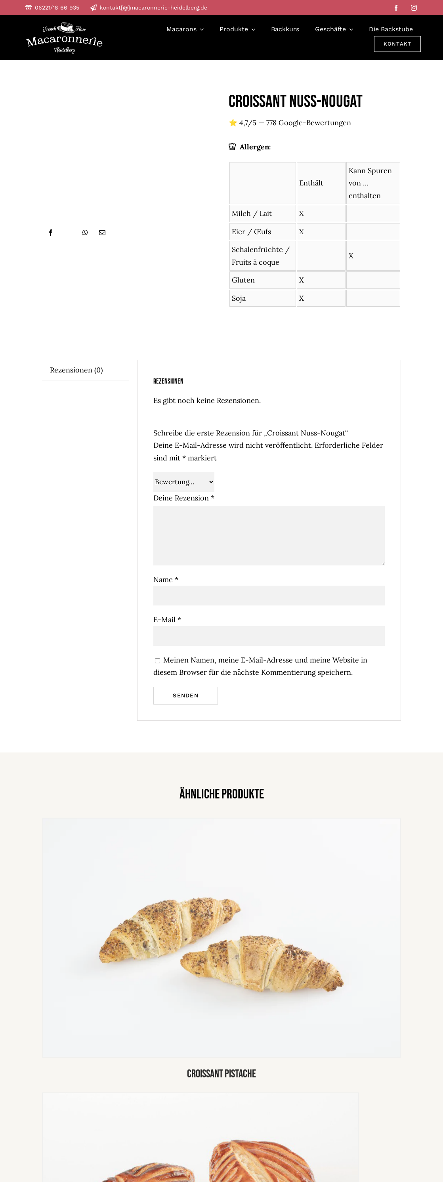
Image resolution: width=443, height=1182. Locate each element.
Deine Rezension (183, 497)
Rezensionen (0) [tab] (76, 369)
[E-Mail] (102, 232)
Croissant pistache (221, 1076)
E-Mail (167, 619)
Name (165, 579)
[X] (68, 232)
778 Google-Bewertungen (308, 122)
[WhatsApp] (85, 232)
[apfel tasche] (200, 1098)
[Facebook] (50, 232)
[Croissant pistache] (221, 824)
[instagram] (414, 8)
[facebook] (396, 8)
